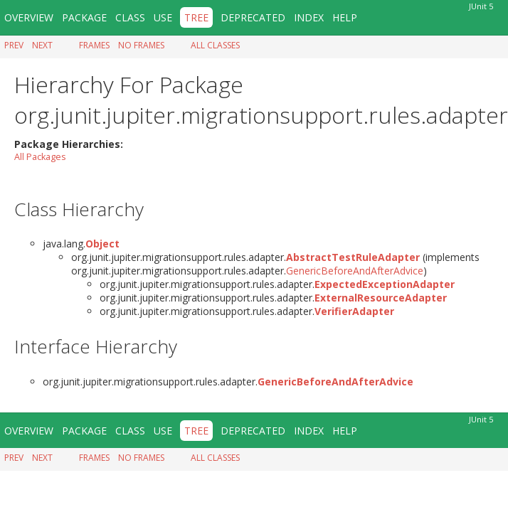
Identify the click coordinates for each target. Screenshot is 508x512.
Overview (28, 17)
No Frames (141, 45)
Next (42, 45)
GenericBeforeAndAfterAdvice (354, 270)
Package (84, 17)
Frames (94, 45)
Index (309, 17)
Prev (13, 45)
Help (344, 17)
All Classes (215, 45)
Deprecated (253, 17)
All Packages (40, 157)
